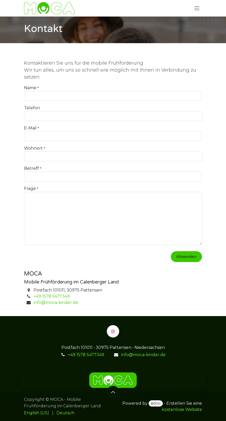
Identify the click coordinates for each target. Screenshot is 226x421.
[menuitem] (36, 413)
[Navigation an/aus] (197, 8)
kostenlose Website (182, 409)
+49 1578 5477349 (52, 296)
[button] (113, 392)
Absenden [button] (186, 256)
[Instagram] (113, 331)
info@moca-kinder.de (56, 302)
